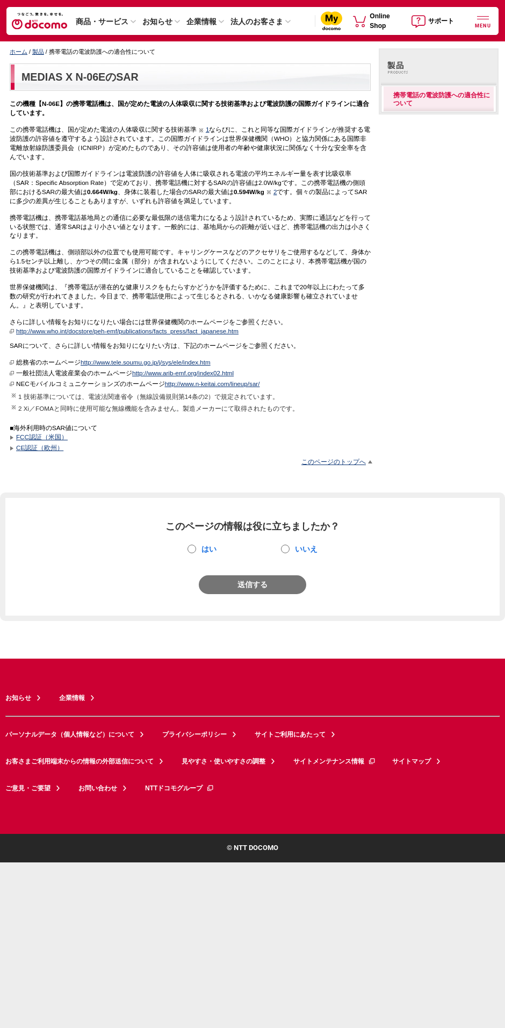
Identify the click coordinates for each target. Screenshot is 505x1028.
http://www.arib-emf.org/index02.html (183, 372)
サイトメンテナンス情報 (334, 761)
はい (209, 549)
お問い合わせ (97, 788)
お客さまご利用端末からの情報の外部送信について (79, 761)
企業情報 (201, 21)
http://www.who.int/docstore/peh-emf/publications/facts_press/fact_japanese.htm (127, 330)
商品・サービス (102, 21)
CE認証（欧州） (39, 447)
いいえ (306, 549)
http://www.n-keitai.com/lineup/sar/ (212, 383)
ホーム (18, 51)
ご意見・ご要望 (27, 788)
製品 (38, 51)
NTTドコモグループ (179, 788)
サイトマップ (411, 761)
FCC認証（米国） (42, 436)
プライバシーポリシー (194, 734)
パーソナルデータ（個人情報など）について (69, 734)
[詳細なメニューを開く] (482, 21)
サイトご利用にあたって (290, 734)
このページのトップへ (333, 461)
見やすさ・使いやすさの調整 (223, 761)
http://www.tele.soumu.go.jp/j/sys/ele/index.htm (146, 362)
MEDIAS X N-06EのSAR (80, 77)
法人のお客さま (256, 21)
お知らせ (157, 21)
